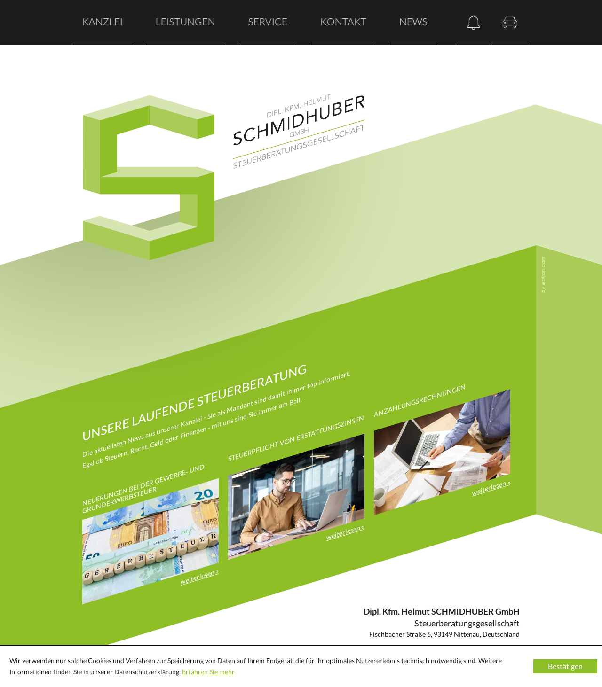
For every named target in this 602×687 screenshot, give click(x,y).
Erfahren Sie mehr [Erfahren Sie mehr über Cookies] (208, 672)
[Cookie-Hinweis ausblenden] (565, 666)
